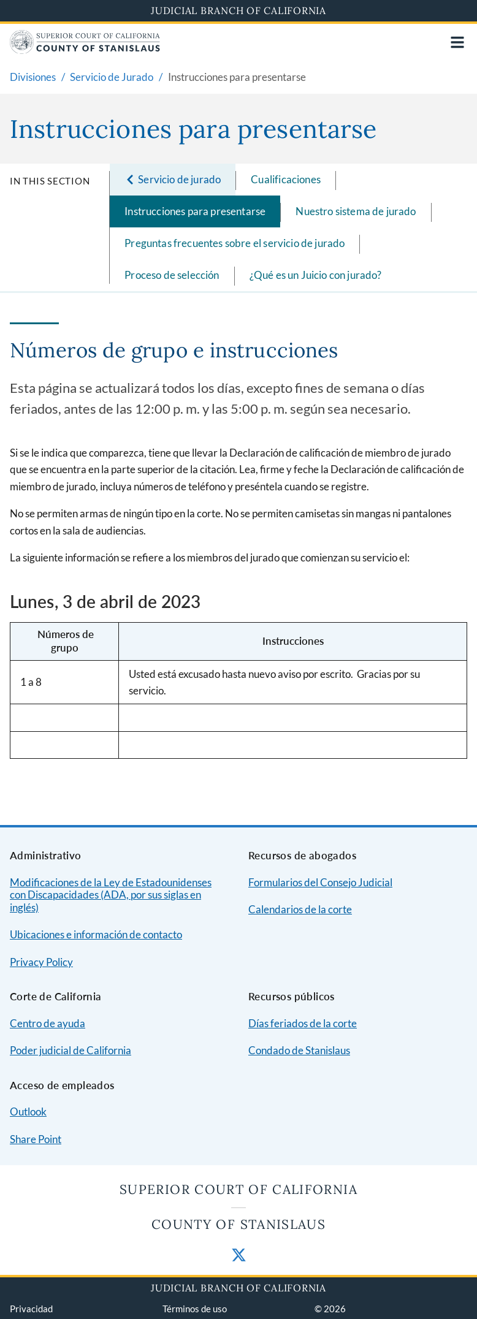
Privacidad (31, 1308)
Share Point (35, 1139)
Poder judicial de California (70, 1050)
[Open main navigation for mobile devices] (457, 42)
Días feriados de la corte (302, 1023)
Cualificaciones (286, 179)
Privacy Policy (41, 962)
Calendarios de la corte (300, 909)
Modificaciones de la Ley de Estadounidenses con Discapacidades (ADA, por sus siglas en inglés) (111, 895)
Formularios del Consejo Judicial (320, 882)
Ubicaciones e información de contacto (96, 934)
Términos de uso (194, 1308)
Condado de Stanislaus (299, 1050)
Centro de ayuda (47, 1023)
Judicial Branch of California (238, 10)
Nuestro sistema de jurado (356, 211)
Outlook (28, 1111)
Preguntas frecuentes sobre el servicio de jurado (234, 243)
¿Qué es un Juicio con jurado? (316, 274)
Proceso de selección (171, 274)
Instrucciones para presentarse (194, 211)
